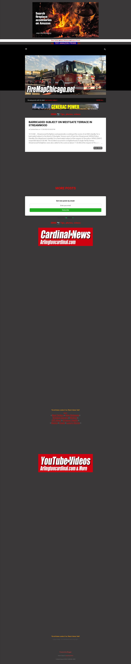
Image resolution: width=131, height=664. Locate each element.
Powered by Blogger (66, 652)
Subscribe (65, 210)
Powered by (65, 217)
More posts (65, 188)
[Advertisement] (65, 166)
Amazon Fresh (75, 40)
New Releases (65, 40)
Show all (99, 100)
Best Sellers (55, 40)
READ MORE (98, 148)
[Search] (105, 49)
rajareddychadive (69, 655)
